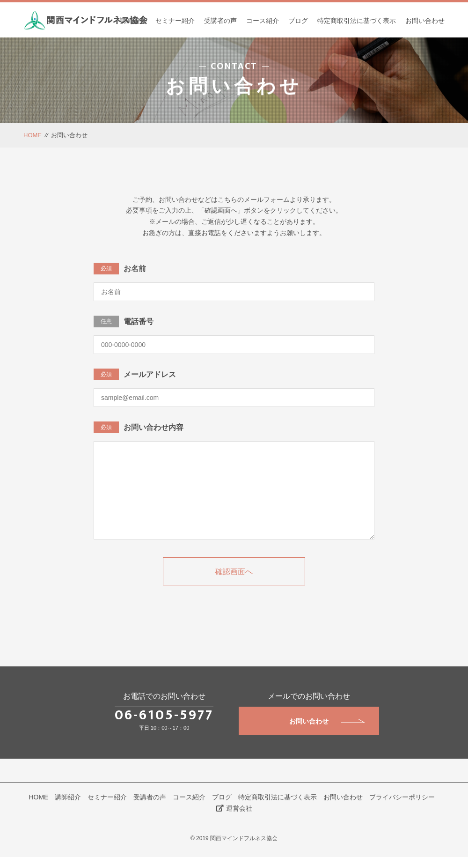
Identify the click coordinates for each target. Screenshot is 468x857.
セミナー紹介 (175, 20)
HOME (32, 135)
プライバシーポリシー (402, 797)
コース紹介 (262, 20)
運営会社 (234, 808)
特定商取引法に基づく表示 (356, 20)
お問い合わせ (425, 20)
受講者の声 (220, 20)
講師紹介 (133, 20)
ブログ (298, 20)
